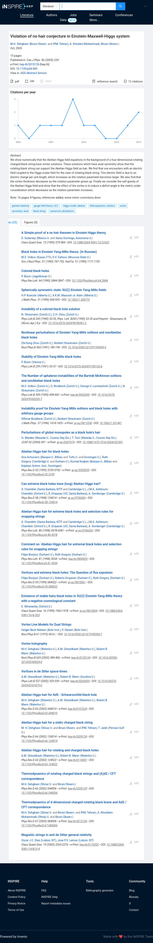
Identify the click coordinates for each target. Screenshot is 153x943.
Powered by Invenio (13, 936)
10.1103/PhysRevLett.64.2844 (90, 280)
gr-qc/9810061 (77, 582)
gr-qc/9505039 (80, 470)
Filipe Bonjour (29, 554)
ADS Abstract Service (34, 73)
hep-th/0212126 (77, 821)
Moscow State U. (79, 257)
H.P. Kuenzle (28, 295)
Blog (131, 890)
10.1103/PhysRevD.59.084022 (39, 586)
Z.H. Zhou (59, 314)
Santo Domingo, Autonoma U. (74, 238)
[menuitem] (145, 6)
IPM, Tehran (60, 43)
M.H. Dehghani (19, 43)
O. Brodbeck (58, 386)
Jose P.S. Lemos (68, 840)
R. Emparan (55, 493)
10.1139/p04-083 (26, 68)
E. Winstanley (29, 606)
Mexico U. (43, 238)
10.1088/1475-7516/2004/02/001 (102, 442)
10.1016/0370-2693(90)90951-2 (67, 323)
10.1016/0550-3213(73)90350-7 (83, 634)
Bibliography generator (100, 890)
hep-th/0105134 (80, 657)
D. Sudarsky (28, 238)
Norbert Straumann (65, 343)
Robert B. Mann (69, 676)
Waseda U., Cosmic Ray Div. (53, 437)
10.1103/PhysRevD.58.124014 (39, 502)
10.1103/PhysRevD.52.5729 (37, 474)
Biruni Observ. (38, 43)
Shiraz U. (47, 727)
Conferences (124, 15)
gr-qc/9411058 (83, 423)
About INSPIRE (17, 890)
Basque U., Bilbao (52, 457)
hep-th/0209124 (77, 736)
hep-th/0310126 (29, 64)
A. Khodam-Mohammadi (85, 43)
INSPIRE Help (49, 897)
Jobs (73, 15)
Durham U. (61, 461)
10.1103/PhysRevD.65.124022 (39, 764)
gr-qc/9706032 (84, 530)
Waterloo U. (48, 649)
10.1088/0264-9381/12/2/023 (91, 242)
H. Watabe (27, 437)
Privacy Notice (16, 903)
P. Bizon (26, 276)
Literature (27, 15)
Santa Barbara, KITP (50, 489)
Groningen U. (92, 457)
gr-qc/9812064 (88, 610)
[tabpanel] (76, 543)
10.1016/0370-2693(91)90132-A (83, 366)
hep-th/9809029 (78, 558)
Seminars (96, 15)
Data (63, 20)
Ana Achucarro (30, 457)
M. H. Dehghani (30, 727)
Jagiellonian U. (42, 276)
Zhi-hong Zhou (30, 343)
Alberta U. (44, 295)
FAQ (43, 890)
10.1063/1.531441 (111, 423)
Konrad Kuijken (79, 461)
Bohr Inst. (54, 629)
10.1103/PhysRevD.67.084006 (39, 825)
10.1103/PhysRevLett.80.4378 (39, 534)
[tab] (21, 222)
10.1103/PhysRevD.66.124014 (39, 740)
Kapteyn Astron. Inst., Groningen (41, 465)
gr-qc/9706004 (77, 497)
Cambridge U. (41, 461)
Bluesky (133, 897)
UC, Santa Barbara (75, 493)
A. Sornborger (97, 493)
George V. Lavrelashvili (94, 386)
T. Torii (76, 437)
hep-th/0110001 (77, 760)
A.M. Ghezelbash (68, 649)
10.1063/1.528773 (79, 299)
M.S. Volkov (28, 257)
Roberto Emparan (65, 578)
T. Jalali (102, 727)
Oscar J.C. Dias (30, 840)
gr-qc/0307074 (66, 442)
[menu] (140, 6)
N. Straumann (29, 314)
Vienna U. (38, 362)
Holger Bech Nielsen (33, 629)
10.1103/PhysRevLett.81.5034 (39, 563)
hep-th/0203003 (80, 681)
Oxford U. (40, 493)
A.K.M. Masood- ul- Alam (67, 295)
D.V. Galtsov (59, 257)
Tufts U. (73, 457)
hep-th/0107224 (77, 708)
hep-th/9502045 (80, 394)
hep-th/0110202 (89, 844)
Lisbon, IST (48, 840)
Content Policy (16, 897)
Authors (51, 15)
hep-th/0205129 (77, 788)
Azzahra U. (87, 676)
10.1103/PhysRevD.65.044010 (39, 713)
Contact (134, 910)
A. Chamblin (28, 489)
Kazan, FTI (43, 257)
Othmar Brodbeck (32, 418)
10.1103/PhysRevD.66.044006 (39, 792)
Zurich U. (45, 314)
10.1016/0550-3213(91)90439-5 (87, 347)
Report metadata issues (55, 903)
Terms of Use (16, 910)
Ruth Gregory (63, 554)
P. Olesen (67, 629)
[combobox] (88, 6)
